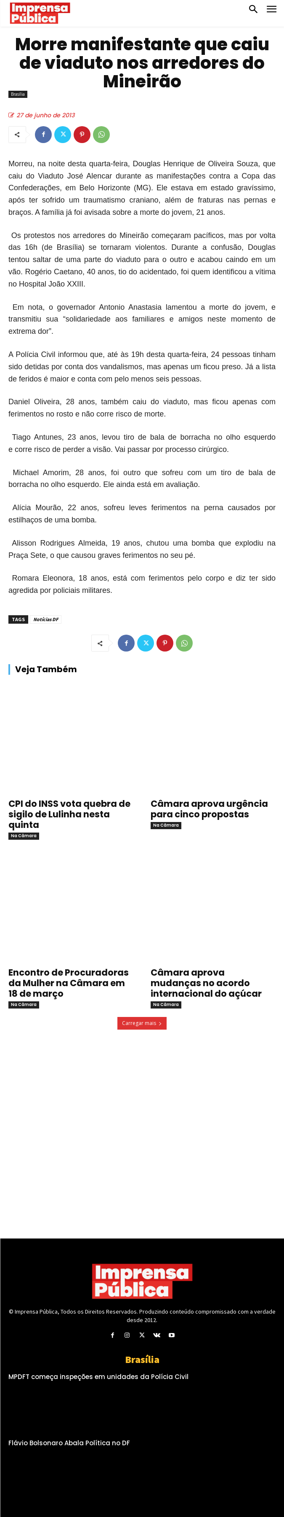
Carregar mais (142, 1023)
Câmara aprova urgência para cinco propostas (209, 809)
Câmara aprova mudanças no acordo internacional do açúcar (206, 983)
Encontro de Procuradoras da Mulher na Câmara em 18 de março (68, 983)
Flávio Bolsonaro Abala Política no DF (69, 1443)
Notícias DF (45, 619)
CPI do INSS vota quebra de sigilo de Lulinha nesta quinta (69, 814)
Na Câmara (24, 836)
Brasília (17, 94)
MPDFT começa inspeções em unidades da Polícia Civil (98, 1376)
